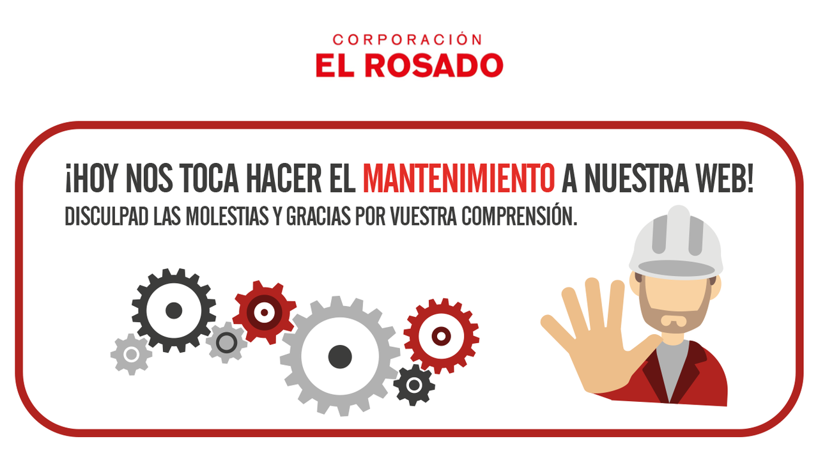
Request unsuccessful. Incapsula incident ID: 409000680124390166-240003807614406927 (409, 230)
